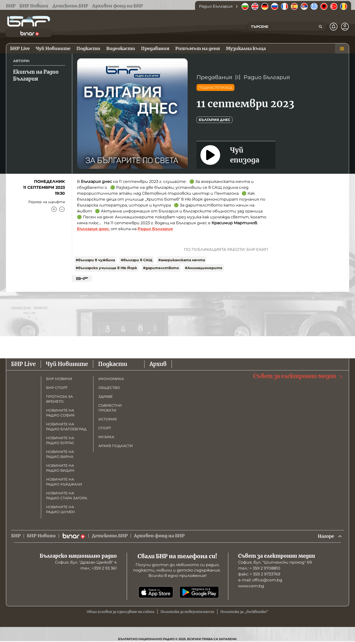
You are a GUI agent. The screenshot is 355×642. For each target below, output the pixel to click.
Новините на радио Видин (60, 468)
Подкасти (112, 364)
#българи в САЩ (136, 260)
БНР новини (59, 379)
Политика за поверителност (187, 611)
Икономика (111, 379)
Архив (158, 364)
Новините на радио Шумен (60, 509)
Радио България (267, 77)
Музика (106, 437)
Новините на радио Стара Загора (66, 495)
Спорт (104, 428)
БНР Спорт (57, 387)
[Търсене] (320, 27)
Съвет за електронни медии (298, 376)
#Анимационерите (203, 268)
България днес (214, 120)
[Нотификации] (333, 26)
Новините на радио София (60, 412)
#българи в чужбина (95, 260)
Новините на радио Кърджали (64, 481)
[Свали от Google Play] (199, 592)
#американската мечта (181, 260)
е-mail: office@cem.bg (260, 580)
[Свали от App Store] (156, 592)
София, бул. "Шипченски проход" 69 (275, 562)
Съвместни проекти (110, 408)
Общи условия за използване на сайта (120, 611)
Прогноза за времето (59, 399)
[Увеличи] (54, 209)
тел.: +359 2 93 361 (98, 568)
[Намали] (62, 209)
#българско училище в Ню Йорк (106, 268)
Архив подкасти (115, 446)
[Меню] (342, 48)
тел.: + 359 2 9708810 (259, 568)
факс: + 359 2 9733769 (259, 574)
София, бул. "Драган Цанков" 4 (86, 562)
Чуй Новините (67, 364)
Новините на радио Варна (60, 454)
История (107, 419)
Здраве (105, 396)
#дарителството (161, 268)
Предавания (214, 77)
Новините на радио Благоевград (66, 426)
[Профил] (345, 26)
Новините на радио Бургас (60, 440)
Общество (109, 387)
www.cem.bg (251, 586)
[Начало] (28, 21)
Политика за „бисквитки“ (244, 611)
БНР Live (23, 364)
